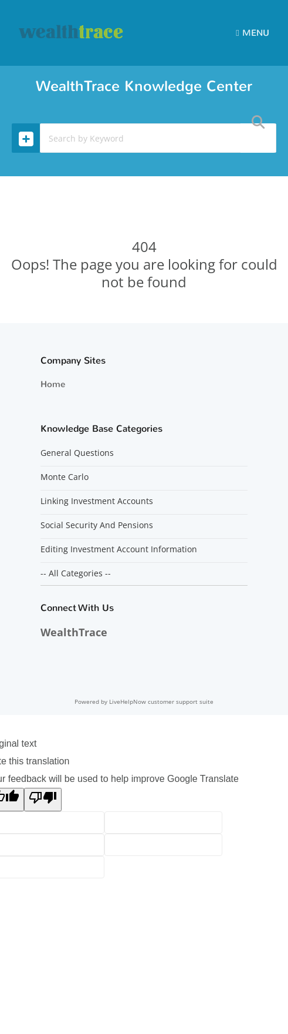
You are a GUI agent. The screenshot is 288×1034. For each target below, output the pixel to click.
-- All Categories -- (75, 573)
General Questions (77, 453)
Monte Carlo (64, 477)
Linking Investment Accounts (96, 501)
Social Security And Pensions (96, 525)
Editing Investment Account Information (118, 549)
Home (52, 384)
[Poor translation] (43, 799)
